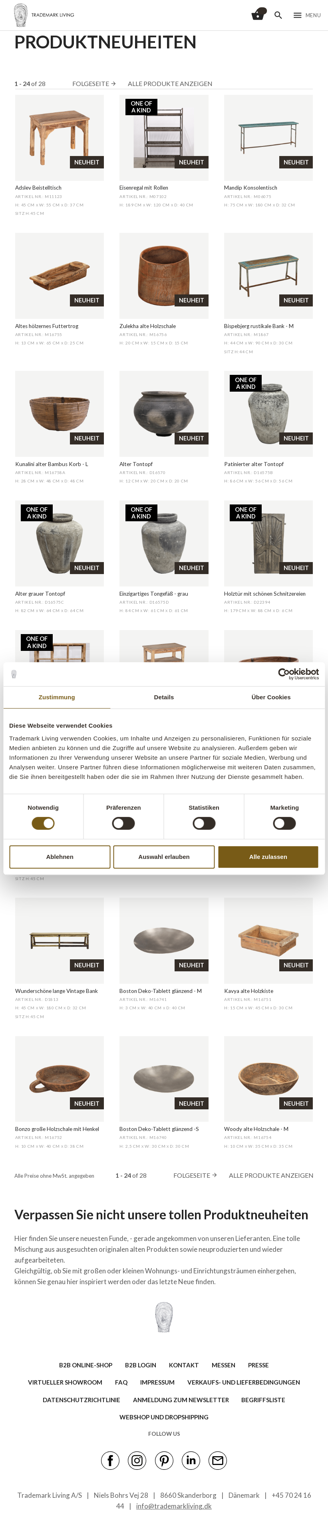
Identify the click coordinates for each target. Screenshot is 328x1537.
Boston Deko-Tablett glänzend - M (160, 991)
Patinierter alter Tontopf (254, 464)
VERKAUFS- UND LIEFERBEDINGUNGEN (243, 1382)
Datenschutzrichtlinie (81, 1399)
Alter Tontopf (136, 464)
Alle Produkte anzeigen (170, 83)
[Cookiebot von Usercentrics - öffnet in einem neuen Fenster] (284, 674)
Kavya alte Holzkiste (248, 991)
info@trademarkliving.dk (174, 1506)
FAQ (121, 1382)
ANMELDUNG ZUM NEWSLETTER (181, 1399)
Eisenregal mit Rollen (143, 187)
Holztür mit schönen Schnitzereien (265, 593)
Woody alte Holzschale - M (256, 1129)
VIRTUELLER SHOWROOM (65, 1382)
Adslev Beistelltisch (38, 187)
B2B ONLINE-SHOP (85, 1365)
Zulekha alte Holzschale (147, 326)
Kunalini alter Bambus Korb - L (51, 464)
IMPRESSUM (157, 1382)
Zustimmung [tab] (57, 697)
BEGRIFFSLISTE (263, 1399)
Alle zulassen (268, 856)
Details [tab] (164, 697)
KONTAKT (184, 1365)
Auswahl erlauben (163, 856)
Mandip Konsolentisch (250, 187)
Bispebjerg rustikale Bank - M (259, 326)
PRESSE (258, 1365)
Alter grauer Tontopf (40, 593)
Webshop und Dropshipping (164, 1417)
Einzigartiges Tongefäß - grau (153, 593)
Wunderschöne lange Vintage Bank (56, 991)
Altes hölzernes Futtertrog (46, 326)
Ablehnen (60, 856)
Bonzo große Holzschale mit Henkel (57, 1129)
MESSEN (223, 1365)
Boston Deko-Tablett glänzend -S (159, 1129)
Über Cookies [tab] (271, 697)
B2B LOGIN (140, 1365)
